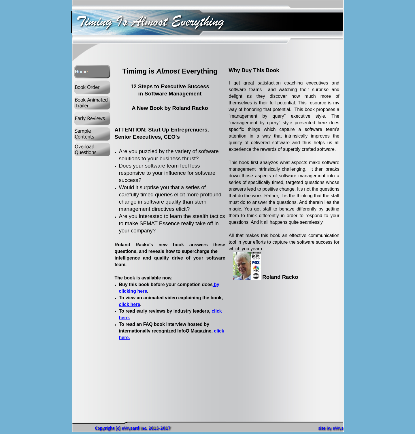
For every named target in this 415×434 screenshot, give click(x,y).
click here (129, 304)
